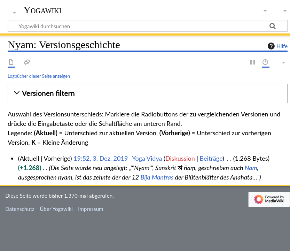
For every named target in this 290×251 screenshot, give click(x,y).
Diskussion (180, 158)
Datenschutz (19, 209)
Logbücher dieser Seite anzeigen (39, 76)
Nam (251, 168)
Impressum (90, 209)
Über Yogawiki (56, 209)
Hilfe (277, 46)
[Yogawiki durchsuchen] (147, 25)
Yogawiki (43, 10)
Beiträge (211, 158)
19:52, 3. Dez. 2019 (100, 158)
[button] (148, 93)
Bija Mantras (157, 177)
